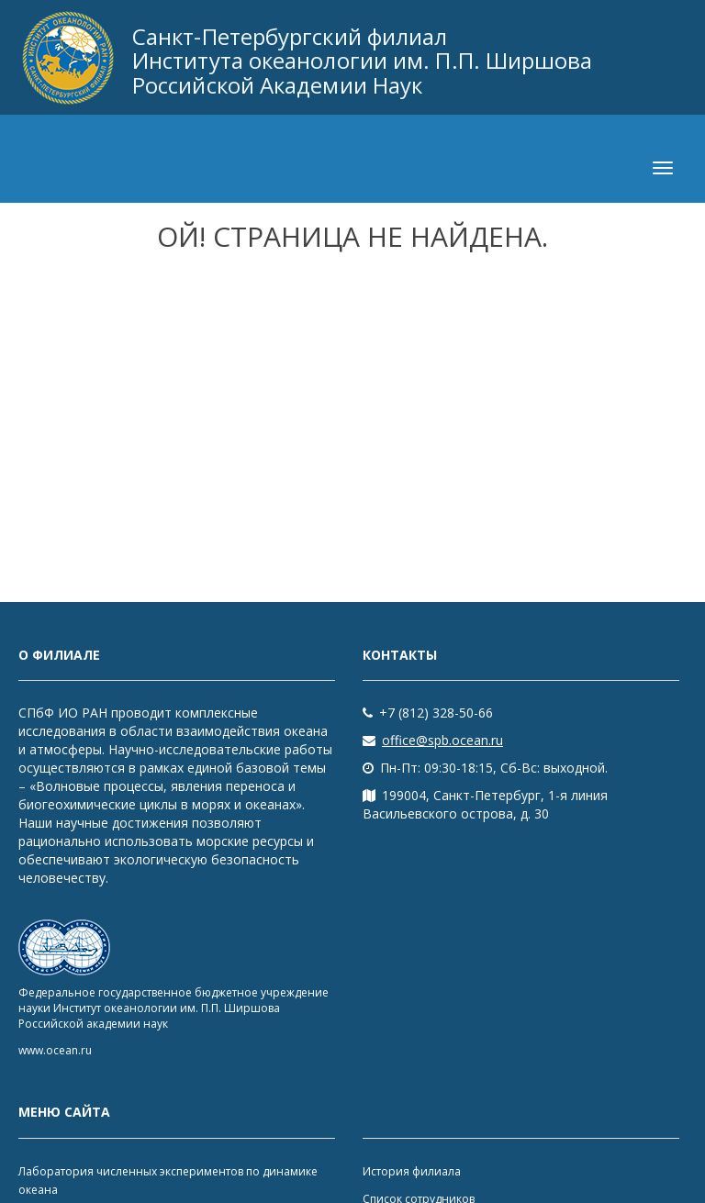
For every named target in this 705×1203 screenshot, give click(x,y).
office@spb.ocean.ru (433, 740)
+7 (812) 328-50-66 (428, 712)
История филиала (412, 1171)
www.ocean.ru (55, 1050)
